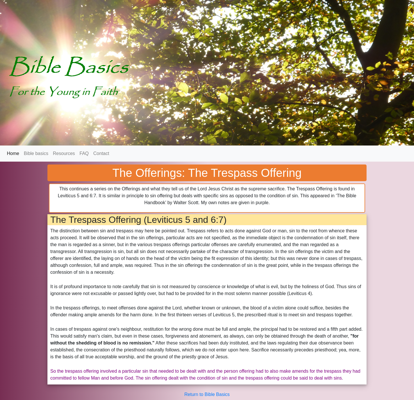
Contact (101, 153)
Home (14, 153)
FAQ (84, 153)
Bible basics (36, 153)
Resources (64, 153)
